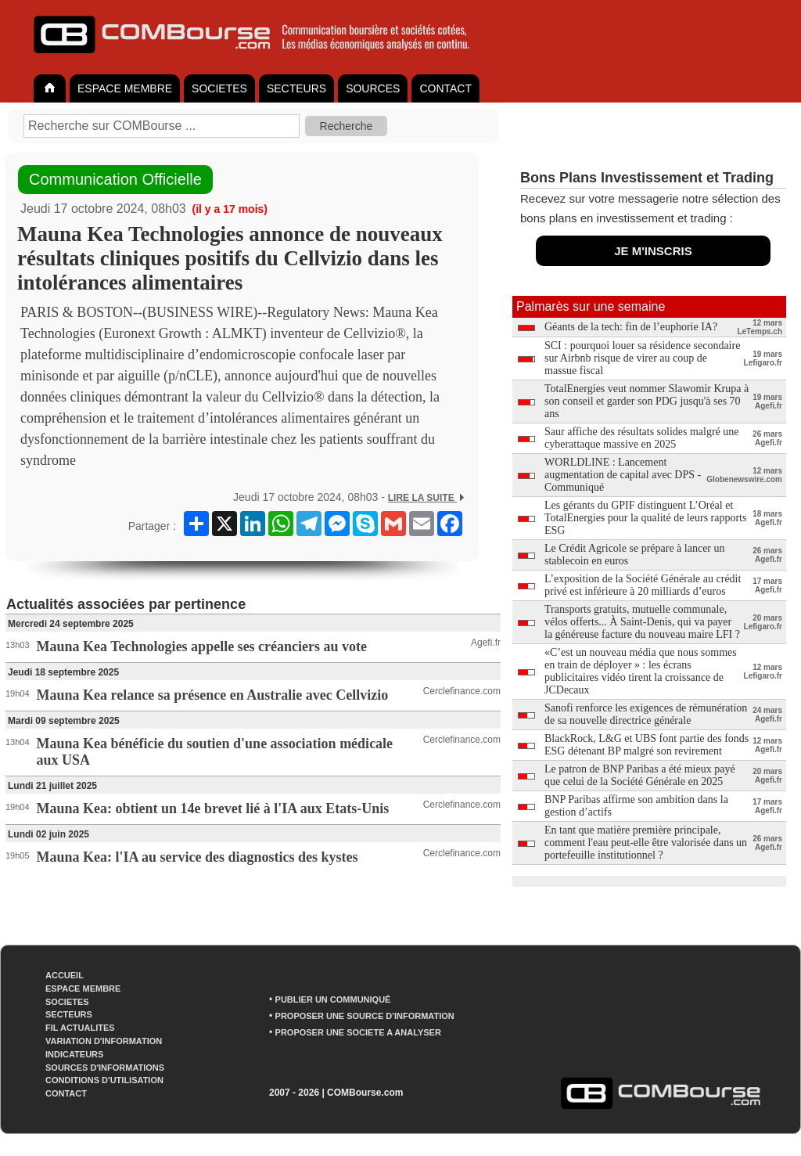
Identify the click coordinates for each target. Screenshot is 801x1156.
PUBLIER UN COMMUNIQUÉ (333, 999)
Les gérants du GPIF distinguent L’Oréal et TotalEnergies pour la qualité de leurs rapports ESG (645, 517)
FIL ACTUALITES (80, 1027)
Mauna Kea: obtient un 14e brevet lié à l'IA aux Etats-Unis (213, 808)
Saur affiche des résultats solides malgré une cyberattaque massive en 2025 (641, 438)
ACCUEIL (64, 975)
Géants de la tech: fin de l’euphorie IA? (630, 327)
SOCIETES (219, 88)
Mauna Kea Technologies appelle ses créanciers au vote (202, 646)
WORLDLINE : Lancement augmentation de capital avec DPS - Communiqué (622, 474)
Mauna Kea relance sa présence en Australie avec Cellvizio (213, 695)
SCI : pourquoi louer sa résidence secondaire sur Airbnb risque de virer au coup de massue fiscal (642, 358)
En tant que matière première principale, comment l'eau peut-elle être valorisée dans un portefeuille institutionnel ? (645, 842)
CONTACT (445, 88)
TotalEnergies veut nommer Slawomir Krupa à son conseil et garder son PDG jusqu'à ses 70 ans (646, 401)
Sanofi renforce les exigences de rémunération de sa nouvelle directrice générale (645, 714)
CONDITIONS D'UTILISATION (104, 1080)
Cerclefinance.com (462, 691)
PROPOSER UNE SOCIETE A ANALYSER (358, 1032)
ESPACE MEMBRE (124, 88)
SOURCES (373, 88)
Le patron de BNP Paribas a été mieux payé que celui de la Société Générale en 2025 (639, 775)
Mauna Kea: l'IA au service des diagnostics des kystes (197, 857)
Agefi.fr (486, 642)
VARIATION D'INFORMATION (103, 1041)
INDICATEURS (74, 1054)
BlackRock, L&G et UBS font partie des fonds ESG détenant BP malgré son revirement (646, 745)
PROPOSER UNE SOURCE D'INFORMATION (364, 1016)
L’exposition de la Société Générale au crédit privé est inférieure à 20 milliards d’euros (642, 585)
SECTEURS (296, 88)
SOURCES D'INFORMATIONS (104, 1067)
